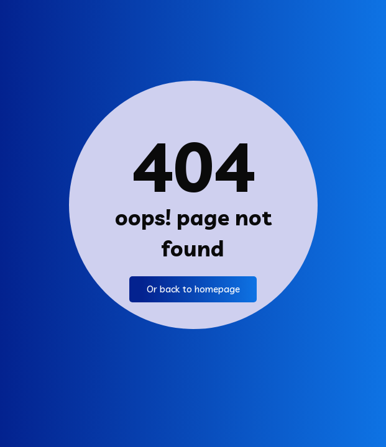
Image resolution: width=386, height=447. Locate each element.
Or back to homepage (193, 289)
